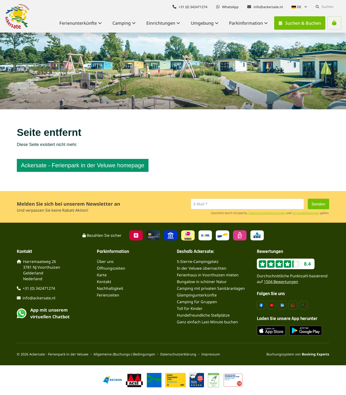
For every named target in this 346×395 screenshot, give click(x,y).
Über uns (105, 261)
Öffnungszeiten (111, 268)
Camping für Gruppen (197, 301)
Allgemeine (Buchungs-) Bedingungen (124, 354)
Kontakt (104, 281)
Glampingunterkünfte (197, 295)
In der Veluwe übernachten (201, 268)
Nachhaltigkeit (110, 288)
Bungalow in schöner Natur (202, 281)
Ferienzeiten (108, 295)
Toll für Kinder (190, 308)
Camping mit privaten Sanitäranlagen (211, 288)
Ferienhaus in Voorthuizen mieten (208, 275)
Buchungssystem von (297, 354)
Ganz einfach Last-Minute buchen (207, 322)
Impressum (210, 354)
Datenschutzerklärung (178, 354)
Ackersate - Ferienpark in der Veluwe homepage (82, 165)
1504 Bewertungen (281, 281)
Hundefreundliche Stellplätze (203, 315)
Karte (102, 275)
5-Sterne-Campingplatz (198, 261)
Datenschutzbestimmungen (266, 213)
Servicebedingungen (305, 213)
